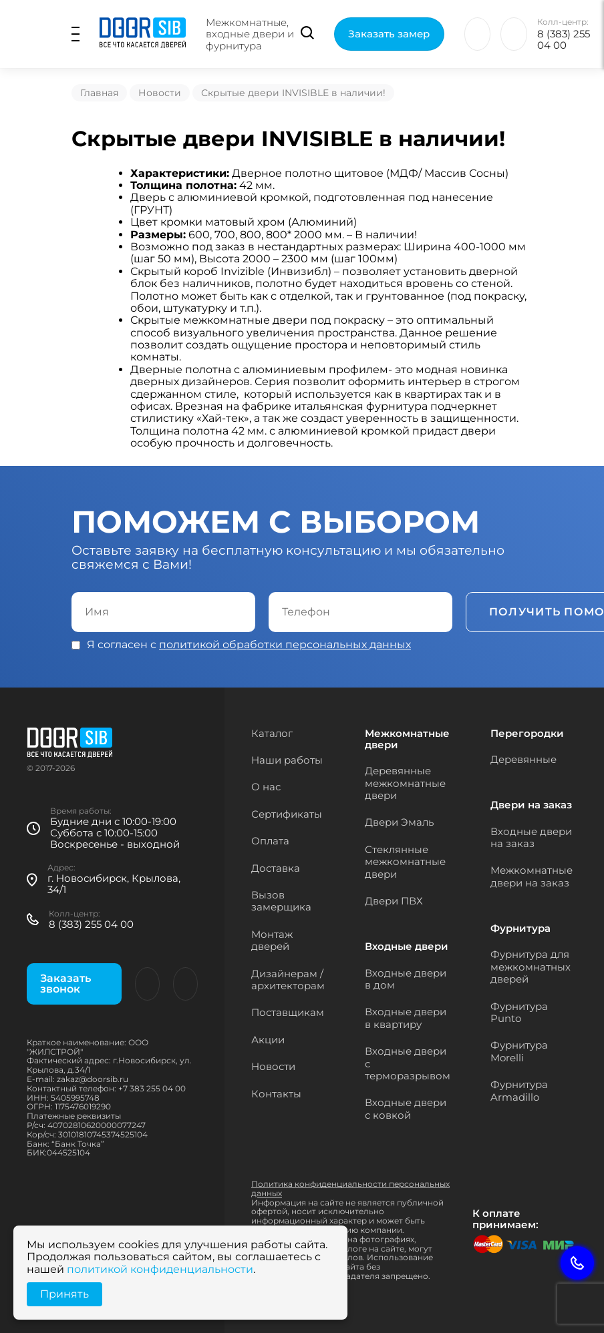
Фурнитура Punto (519, 1012)
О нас (266, 786)
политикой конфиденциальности (160, 1269)
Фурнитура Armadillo (519, 1090)
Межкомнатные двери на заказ (531, 876)
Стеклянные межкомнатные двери (405, 861)
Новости (159, 93)
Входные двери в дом (405, 979)
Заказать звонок (65, 983)
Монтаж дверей (272, 940)
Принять (64, 1294)
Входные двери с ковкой (405, 1108)
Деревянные (523, 759)
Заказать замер (389, 33)
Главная (99, 93)
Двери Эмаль (399, 822)
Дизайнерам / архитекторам (288, 979)
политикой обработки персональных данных (285, 644)
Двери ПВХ (394, 900)
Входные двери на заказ (531, 837)
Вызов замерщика (281, 900)
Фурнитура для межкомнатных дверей (530, 966)
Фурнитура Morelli (519, 1051)
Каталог (272, 733)
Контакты (276, 1093)
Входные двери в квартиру (405, 1017)
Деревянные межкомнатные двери (405, 783)
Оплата (270, 840)
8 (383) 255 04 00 (563, 39)
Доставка (275, 868)
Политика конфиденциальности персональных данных (350, 1188)
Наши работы (287, 760)
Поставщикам (287, 1012)
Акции (268, 1039)
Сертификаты (286, 814)
